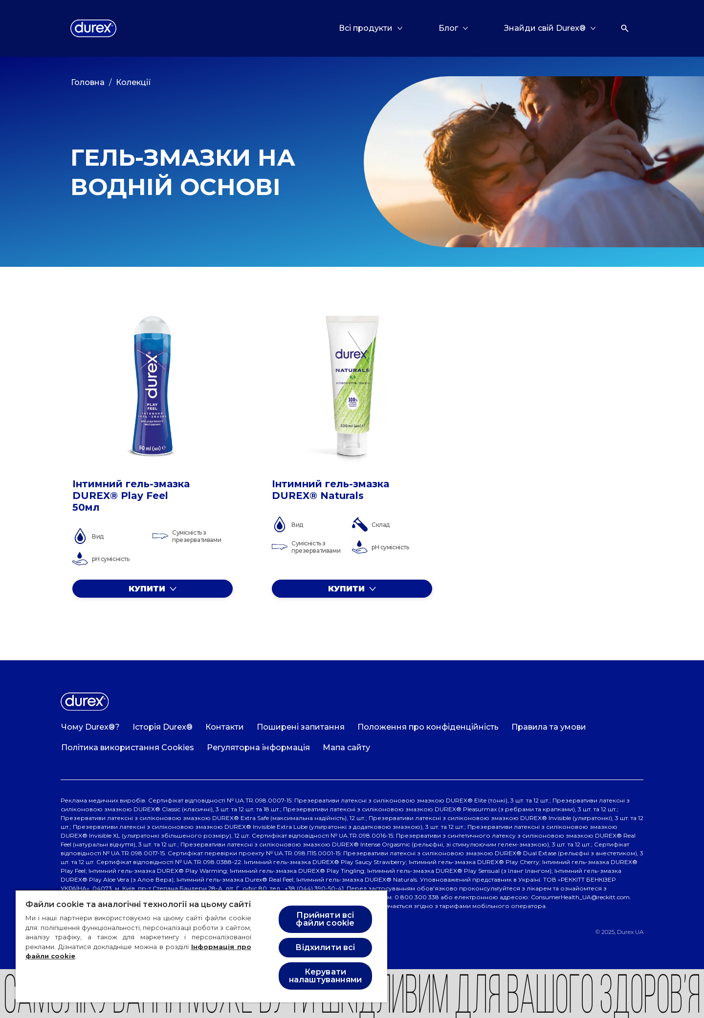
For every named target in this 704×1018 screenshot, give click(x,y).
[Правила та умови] (549, 727)
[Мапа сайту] (346, 747)
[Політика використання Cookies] (128, 747)
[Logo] (93, 28)
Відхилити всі (325, 947)
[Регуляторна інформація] (258, 747)
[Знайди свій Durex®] (545, 28)
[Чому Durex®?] (90, 727)
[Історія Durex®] (162, 727)
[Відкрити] (625, 28)
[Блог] (448, 28)
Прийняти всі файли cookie (325, 919)
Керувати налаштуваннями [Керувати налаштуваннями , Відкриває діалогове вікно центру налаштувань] (325, 975)
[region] (201, 945)
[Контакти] (224, 727)
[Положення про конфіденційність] (428, 727)
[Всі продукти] (366, 28)
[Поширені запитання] (300, 727)
